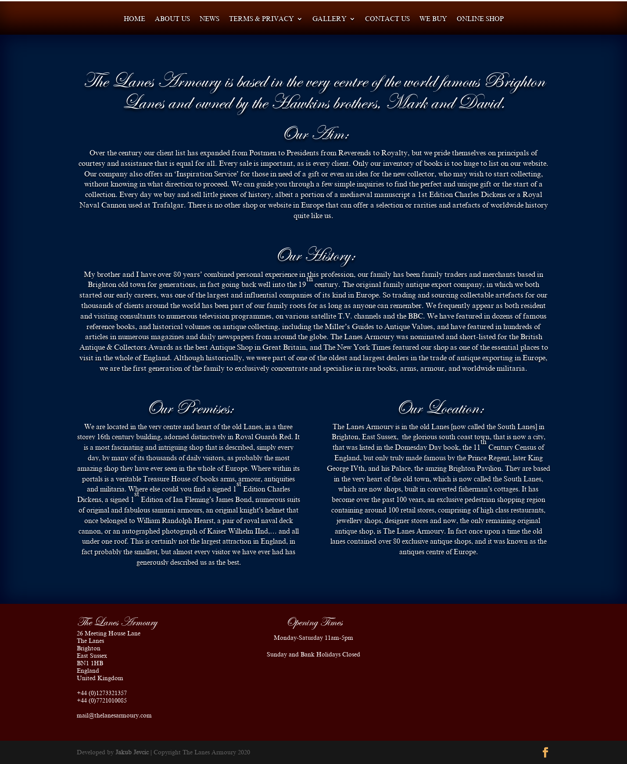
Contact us (387, 19)
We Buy (433, 19)
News (209, 19)
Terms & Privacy (261, 19)
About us (172, 19)
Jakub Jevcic (132, 752)
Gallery (329, 19)
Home (134, 19)
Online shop (480, 19)
